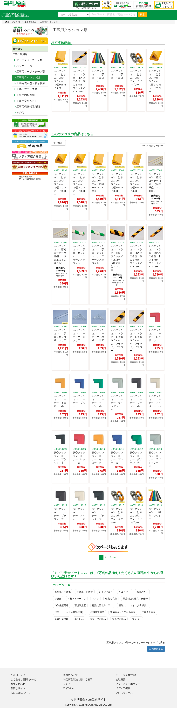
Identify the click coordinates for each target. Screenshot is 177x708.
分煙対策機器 (61, 619)
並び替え (58, 143)
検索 (142, 14)
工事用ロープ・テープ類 (29, 71)
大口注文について (20, 692)
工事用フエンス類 (25, 89)
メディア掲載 (123, 688)
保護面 (58, 598)
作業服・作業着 (85, 591)
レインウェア (106, 591)
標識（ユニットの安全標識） (134, 605)
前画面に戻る (156, 649)
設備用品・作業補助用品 (122, 612)
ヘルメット (124, 591)
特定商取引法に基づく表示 (77, 679)
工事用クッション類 (49, 22)
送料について (70, 675)
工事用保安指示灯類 (26, 106)
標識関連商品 (97, 612)
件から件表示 (152, 146)
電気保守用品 (119, 619)
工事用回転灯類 (24, 95)
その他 (18, 112)
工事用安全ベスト (25, 100)
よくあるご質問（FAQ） (24, 679)
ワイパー (136, 619)
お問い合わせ (18, 683)
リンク (66, 683)
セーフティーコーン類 (27, 60)
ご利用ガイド (18, 675)
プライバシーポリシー (128, 683)
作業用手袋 (111, 598)
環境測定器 (80, 605)
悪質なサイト (18, 688)
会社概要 (120, 679)
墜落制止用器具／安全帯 (135, 598)
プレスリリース (124, 692)
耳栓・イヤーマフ (77, 598)
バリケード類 (22, 65)
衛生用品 (79, 619)
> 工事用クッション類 (26, 77)
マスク (95, 598)
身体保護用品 (61, 605)
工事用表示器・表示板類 (29, 83)
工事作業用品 (30, 22)
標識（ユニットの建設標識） (69, 612)
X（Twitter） (70, 688)
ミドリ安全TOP (13, 22)
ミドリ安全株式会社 (127, 675)
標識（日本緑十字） (102, 605)
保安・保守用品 (98, 619)
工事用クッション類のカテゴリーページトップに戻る (135, 642)
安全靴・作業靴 (63, 591)
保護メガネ (142, 591)
